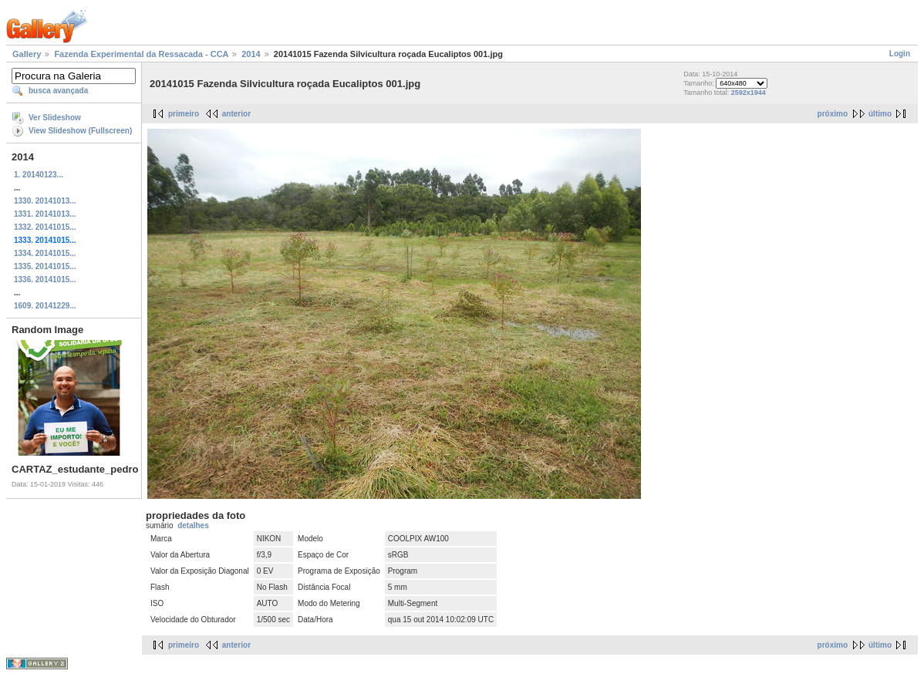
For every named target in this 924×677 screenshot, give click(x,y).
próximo (833, 113)
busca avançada (58, 90)
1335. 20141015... (45, 266)
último (880, 113)
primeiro (183, 113)
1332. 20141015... (45, 227)
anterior (236, 113)
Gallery (26, 54)
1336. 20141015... (45, 279)
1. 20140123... (38, 174)
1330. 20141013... (45, 201)
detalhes (193, 525)
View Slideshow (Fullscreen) (80, 130)
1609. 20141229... (45, 305)
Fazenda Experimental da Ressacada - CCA (141, 54)
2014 (250, 54)
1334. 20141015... (45, 253)
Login (899, 53)
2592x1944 (748, 92)
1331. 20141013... (45, 214)
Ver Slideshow (55, 117)
